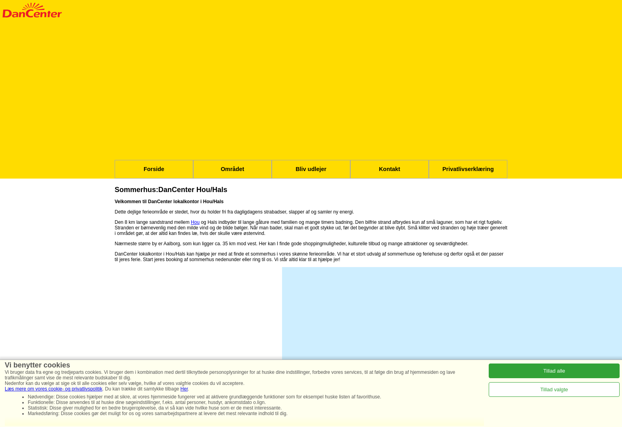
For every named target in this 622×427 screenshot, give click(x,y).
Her (184, 389)
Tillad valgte (554, 389)
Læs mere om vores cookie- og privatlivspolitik (53, 389)
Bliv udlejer (311, 169)
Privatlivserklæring (468, 169)
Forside (154, 169)
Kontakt (389, 169)
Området (232, 169)
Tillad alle (554, 371)
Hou (195, 222)
